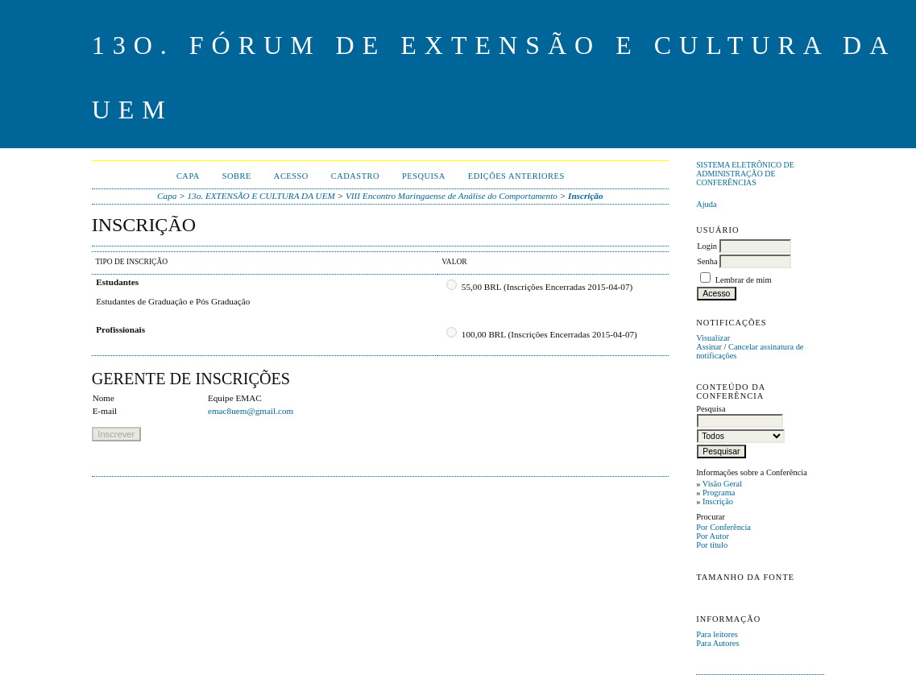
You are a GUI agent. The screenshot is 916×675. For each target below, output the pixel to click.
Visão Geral (722, 483)
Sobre (236, 176)
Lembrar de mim (743, 279)
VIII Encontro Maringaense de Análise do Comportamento (451, 196)
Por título (711, 544)
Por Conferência (723, 527)
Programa (719, 492)
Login (707, 246)
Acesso (291, 176)
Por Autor (712, 536)
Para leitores (717, 634)
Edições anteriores (516, 176)
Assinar (709, 346)
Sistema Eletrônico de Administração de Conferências (745, 173)
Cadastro (355, 176)
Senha (707, 261)
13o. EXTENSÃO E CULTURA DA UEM (261, 196)
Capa (188, 176)
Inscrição (718, 501)
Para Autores (717, 643)
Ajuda (706, 204)
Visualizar (713, 337)
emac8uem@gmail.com (250, 411)
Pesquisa (424, 176)
